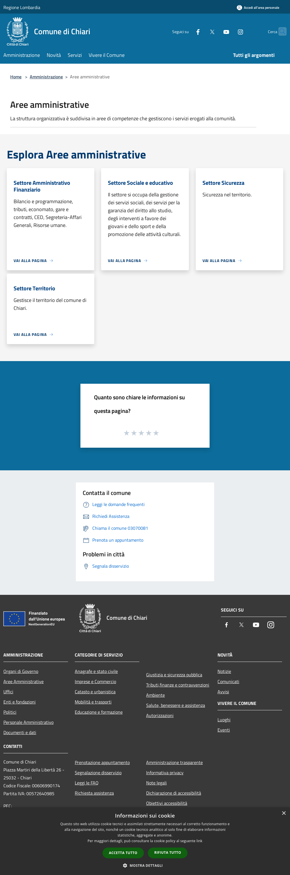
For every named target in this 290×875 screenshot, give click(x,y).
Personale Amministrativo (28, 722)
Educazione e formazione (99, 712)
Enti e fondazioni (19, 701)
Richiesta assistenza (94, 793)
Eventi (224, 729)
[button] (145, 865)
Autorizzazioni (160, 715)
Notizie (224, 671)
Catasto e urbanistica (95, 691)
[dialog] (145, 841)
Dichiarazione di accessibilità (173, 793)
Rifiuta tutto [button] (167, 852)
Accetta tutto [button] (123, 852)
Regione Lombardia (21, 7)
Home (16, 76)
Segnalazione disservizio (98, 772)
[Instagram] (229, 31)
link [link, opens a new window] (199, 840)
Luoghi (224, 719)
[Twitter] (201, 31)
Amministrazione (46, 76)
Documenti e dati (19, 732)
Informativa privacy (165, 772)
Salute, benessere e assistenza (175, 705)
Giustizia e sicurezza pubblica (174, 674)
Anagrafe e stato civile (96, 671)
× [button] (284, 813)
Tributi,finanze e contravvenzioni (177, 684)
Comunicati (228, 681)
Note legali (156, 782)
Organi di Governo (20, 671)
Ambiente (155, 695)
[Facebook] (187, 31)
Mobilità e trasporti (93, 701)
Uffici (8, 691)
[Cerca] (280, 31)
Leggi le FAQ (87, 782)
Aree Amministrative (23, 681)
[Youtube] (215, 31)
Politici (9, 712)
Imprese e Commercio (95, 681)
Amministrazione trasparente (174, 762)
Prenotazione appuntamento (102, 762)
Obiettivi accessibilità (166, 803)
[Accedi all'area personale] (258, 7)
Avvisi (223, 691)
